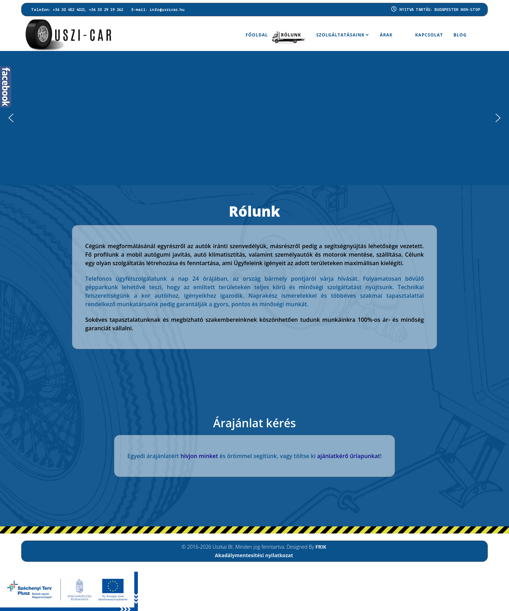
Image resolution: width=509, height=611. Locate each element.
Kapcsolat (429, 35)
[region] (254, 118)
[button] (498, 118)
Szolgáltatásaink (340, 35)
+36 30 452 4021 (69, 10)
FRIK (320, 546)
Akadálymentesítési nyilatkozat (254, 555)
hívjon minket (199, 456)
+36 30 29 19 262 (106, 10)
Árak (386, 35)
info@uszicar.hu (167, 10)
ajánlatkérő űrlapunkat (348, 456)
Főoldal (257, 35)
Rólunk (291, 35)
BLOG (460, 35)
